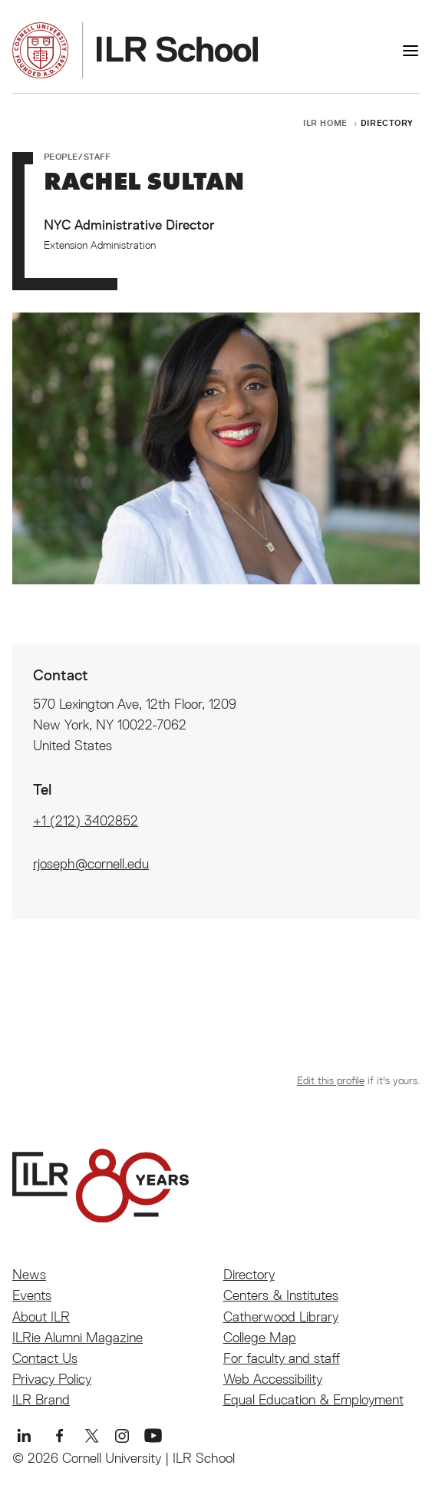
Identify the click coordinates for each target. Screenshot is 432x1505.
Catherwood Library (280, 1316)
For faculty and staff (281, 1358)
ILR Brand (41, 1399)
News (29, 1274)
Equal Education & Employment (313, 1399)
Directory (387, 122)
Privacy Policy (51, 1379)
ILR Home (325, 122)
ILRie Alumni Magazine (77, 1337)
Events (31, 1295)
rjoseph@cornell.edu (91, 863)
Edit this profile (330, 1080)
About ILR (41, 1316)
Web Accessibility (272, 1379)
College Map (259, 1337)
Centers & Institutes (280, 1295)
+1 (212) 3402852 (85, 820)
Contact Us (44, 1358)
